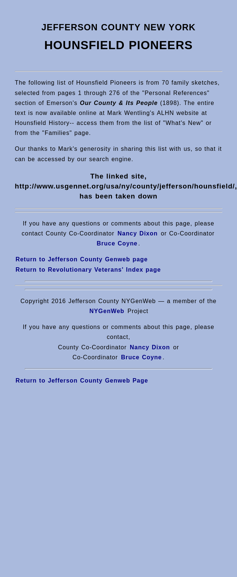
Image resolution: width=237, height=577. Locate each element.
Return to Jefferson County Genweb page (82, 259)
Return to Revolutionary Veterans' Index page (88, 270)
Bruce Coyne (140, 357)
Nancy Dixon (138, 233)
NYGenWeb (107, 311)
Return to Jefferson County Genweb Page (82, 380)
